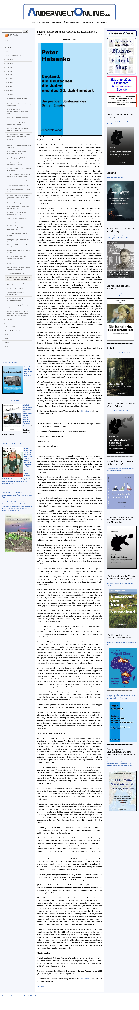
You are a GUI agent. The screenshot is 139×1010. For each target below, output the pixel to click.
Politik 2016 (9, 90)
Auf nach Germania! (10, 400)
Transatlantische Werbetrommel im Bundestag (17, 234)
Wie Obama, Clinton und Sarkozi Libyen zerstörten (119, 636)
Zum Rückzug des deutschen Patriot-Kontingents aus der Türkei (17, 163)
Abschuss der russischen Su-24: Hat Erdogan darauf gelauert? (17, 123)
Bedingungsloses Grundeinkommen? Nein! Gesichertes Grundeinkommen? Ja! (121, 753)
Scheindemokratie (9, 362)
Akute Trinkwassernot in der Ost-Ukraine (18, 185)
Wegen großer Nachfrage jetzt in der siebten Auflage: (121, 696)
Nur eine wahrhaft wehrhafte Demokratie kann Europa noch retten (18, 129)
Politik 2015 (9, 94)
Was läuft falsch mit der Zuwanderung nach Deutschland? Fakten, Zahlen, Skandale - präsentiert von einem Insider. (27, 415)
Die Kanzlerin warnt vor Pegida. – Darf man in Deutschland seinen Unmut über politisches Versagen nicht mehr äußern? (18, 305)
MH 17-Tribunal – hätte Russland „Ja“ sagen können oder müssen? (17, 181)
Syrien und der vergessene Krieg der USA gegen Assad (19, 169)
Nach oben (41, 986)
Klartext (7, 44)
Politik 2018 (9, 82)
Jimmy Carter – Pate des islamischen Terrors (17, 118)
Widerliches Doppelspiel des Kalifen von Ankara (18, 190)
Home (6, 40)
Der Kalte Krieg (11, 222)
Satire (6, 338)
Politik (6, 51)
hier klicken (86, 411)
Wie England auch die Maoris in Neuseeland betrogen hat (121, 577)
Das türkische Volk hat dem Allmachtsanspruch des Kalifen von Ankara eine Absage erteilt (19, 227)
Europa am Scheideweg (14, 203)
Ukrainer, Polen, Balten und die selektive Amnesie (18, 251)
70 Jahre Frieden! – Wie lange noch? (17, 218)
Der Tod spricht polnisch (12, 443)
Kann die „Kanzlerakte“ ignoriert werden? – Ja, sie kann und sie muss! (19, 268)
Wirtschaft (8, 47)
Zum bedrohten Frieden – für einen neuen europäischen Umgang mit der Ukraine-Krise (19, 197)
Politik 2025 (9, 63)
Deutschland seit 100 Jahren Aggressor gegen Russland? (18, 240)
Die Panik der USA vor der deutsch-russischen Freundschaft (17, 245)
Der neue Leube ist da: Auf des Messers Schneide (121, 404)
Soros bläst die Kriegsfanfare (15, 273)
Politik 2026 (9, 59)
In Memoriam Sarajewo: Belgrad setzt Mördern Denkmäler (17, 207)
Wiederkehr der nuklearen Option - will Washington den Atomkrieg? (18, 284)
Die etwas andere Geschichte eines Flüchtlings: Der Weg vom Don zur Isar (17, 494)
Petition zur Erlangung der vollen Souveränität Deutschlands (16, 257)
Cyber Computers (41, 996)
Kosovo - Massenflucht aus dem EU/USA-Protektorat (19, 263)
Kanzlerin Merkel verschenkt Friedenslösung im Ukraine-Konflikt (17, 299)
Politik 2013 (9, 323)
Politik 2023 (9, 71)
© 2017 (30, 996)
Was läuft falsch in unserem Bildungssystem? (120, 462)
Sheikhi (110, 348)
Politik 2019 (9, 79)
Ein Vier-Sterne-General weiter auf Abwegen (17, 140)
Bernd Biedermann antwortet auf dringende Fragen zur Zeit (16, 152)
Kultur (6, 334)
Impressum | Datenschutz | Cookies (14, 996)
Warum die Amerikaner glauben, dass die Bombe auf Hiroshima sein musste (19, 175)
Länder (7, 342)
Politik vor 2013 (10, 327)
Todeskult (111, 173)
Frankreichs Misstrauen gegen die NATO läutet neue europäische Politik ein (18, 135)
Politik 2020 (9, 75)
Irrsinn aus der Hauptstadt (13, 55)
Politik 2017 (9, 86)
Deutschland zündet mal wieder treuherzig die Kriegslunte (19, 104)
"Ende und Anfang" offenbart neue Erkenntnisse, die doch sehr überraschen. (120, 519)
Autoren (7, 346)
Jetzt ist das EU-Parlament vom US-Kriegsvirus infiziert (17, 293)
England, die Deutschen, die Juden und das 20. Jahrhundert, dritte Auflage (18, 278)
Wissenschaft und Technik (13, 330)
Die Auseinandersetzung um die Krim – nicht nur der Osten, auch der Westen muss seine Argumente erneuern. (18, 313)
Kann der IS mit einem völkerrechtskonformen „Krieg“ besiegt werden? (18, 111)
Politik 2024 (9, 67)
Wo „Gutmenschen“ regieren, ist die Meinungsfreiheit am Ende (17, 158)
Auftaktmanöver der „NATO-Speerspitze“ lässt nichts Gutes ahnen (18, 213)
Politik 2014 (9, 319)
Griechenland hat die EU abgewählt (17, 288)
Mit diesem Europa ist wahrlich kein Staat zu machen (19, 146)
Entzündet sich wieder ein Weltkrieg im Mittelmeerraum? (18, 99)
